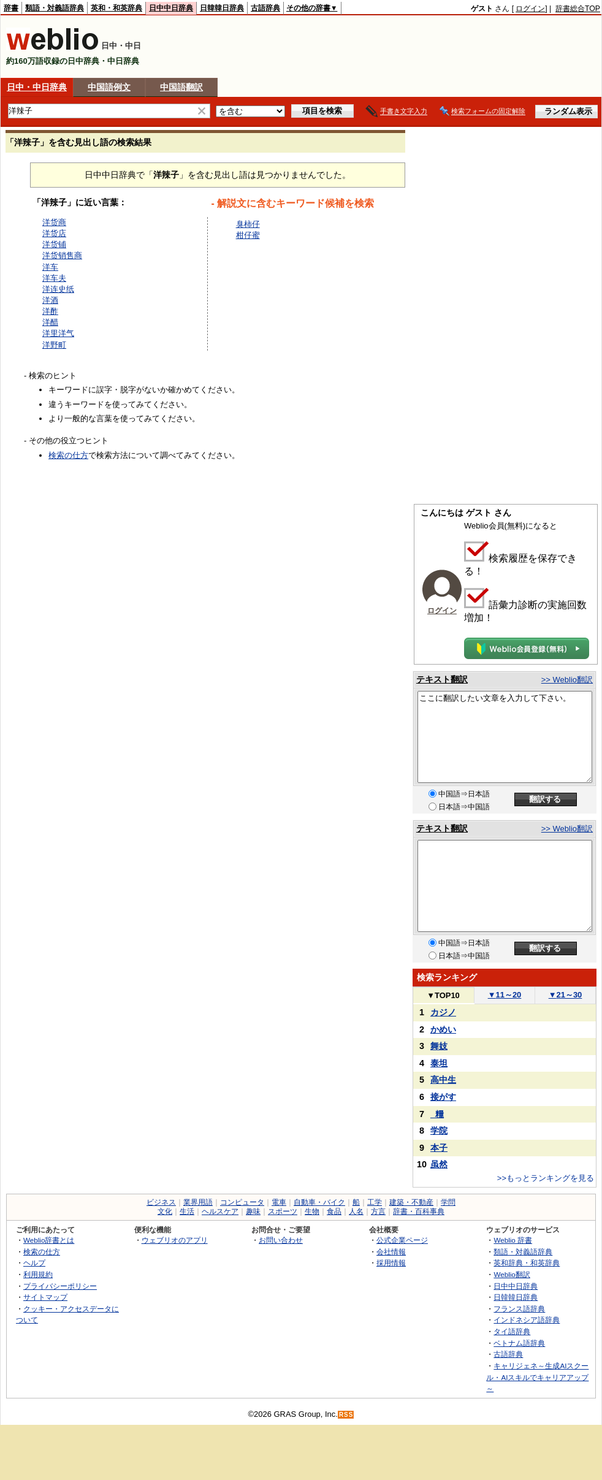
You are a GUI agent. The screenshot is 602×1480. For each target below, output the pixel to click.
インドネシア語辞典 (526, 1320)
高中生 (443, 1080)
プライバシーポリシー (60, 1286)
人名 (356, 1211)
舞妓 (439, 1046)
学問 (448, 1202)
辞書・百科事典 (418, 1211)
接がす (443, 1097)
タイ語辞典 (511, 1331)
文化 (165, 1211)
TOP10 (443, 995)
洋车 (50, 267)
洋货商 (54, 222)
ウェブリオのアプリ (175, 1240)
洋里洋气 (58, 333)
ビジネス (161, 1202)
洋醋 (50, 322)
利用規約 (38, 1274)
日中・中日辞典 (37, 87)
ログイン (530, 8)
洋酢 (50, 311)
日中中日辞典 (171, 8)
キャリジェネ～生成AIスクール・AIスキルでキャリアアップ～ (537, 1377)
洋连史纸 (58, 289)
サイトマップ (45, 1297)
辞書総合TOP (577, 8)
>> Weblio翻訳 (567, 679)
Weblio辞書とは (48, 1240)
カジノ (443, 1012)
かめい (443, 1029)
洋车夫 (54, 278)
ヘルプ (34, 1263)
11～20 (505, 994)
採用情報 (391, 1263)
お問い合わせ (281, 1240)
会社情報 (391, 1252)
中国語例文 (109, 87)
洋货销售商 (62, 255)
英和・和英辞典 (116, 8)
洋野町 (54, 344)
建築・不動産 (411, 1202)
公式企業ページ (402, 1240)
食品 (334, 1211)
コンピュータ (242, 1202)
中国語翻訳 (181, 87)
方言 (378, 1211)
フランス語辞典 (519, 1309)
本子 (439, 1148)
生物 (312, 1211)
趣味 (253, 1211)
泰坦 (439, 1063)
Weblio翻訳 (511, 1274)
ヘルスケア (220, 1211)
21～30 (565, 994)
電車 (279, 1202)
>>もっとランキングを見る (545, 1178)
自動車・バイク (319, 1202)
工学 (374, 1202)
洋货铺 (54, 244)
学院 (439, 1130)
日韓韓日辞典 (222, 8)
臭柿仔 (248, 224)
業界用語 (198, 1202)
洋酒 (50, 300)
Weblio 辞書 (512, 1240)
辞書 (11, 8)
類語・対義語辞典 (54, 8)
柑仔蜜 (248, 235)
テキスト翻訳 (442, 679)
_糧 (437, 1114)
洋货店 (54, 233)
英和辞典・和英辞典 (526, 1263)
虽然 (439, 1164)
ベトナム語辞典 (519, 1343)
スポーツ (282, 1211)
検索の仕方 (68, 455)
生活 (187, 1211)
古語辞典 (265, 8)
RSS (346, 1414)
